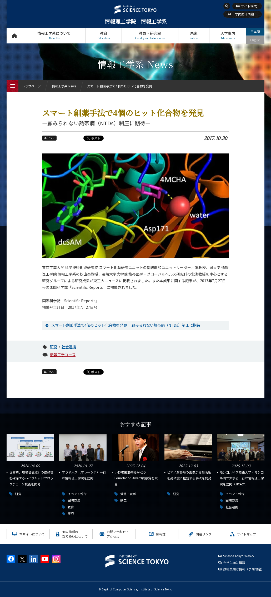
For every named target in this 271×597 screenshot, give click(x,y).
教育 (104, 35)
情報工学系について (54, 35)
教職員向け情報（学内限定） (243, 569)
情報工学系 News (64, 86)
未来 (193, 35)
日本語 (255, 31)
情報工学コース (63, 354)
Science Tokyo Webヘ (238, 556)
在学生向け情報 (234, 562)
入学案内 (227, 35)
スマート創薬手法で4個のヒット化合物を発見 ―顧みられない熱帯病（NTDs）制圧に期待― (127, 325)
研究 (53, 346)
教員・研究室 (150, 35)
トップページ (14, 35)
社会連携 (69, 346)
